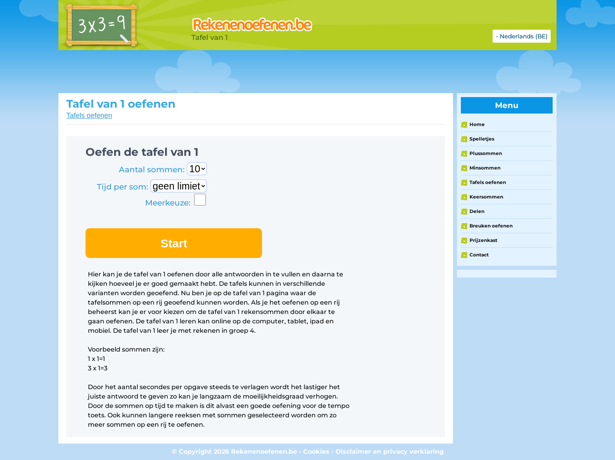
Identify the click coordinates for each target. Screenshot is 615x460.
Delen (476, 211)
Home (477, 124)
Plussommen (485, 153)
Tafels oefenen (89, 115)
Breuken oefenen (491, 226)
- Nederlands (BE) (522, 36)
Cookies (316, 451)
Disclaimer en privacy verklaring (390, 451)
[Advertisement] (254, 71)
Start (173, 243)
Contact (479, 255)
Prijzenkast (483, 240)
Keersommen (486, 197)
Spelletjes (481, 139)
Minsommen (484, 168)
